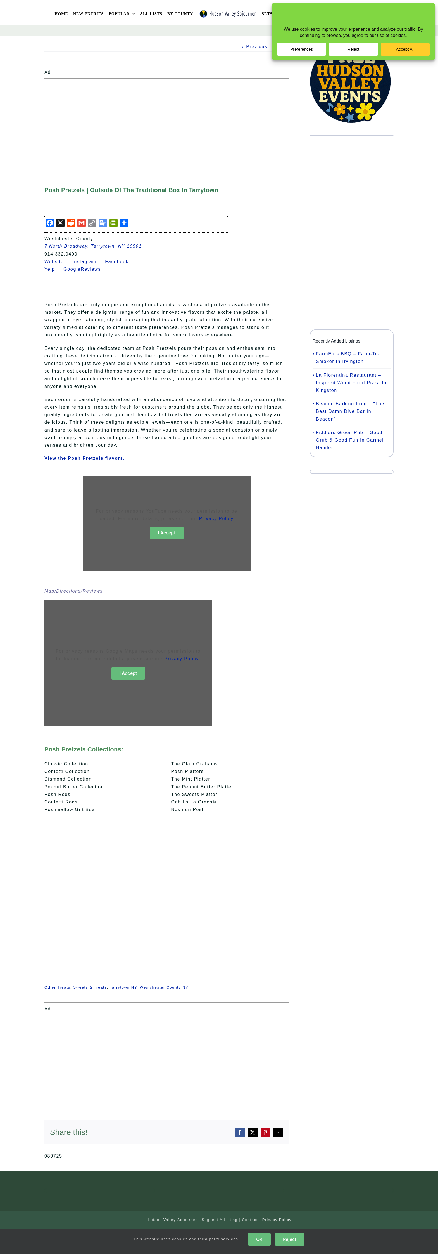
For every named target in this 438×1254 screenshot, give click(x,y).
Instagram (87, 261)
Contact (250, 1220)
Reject (289, 1239)
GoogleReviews (85, 269)
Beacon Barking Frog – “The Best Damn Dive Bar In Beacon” (350, 411)
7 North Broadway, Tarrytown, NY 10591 (93, 246)
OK (259, 1239)
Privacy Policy (216, 518)
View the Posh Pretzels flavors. (84, 458)
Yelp (53, 269)
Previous (256, 46)
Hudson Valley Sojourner (171, 1220)
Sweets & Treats (90, 987)
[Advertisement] (166, 120)
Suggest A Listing (220, 1220)
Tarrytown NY (123, 987)
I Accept (166, 533)
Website (57, 261)
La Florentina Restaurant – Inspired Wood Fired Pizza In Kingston (351, 383)
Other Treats (57, 987)
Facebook (120, 261)
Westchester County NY (164, 987)
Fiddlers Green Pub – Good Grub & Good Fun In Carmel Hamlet (350, 440)
